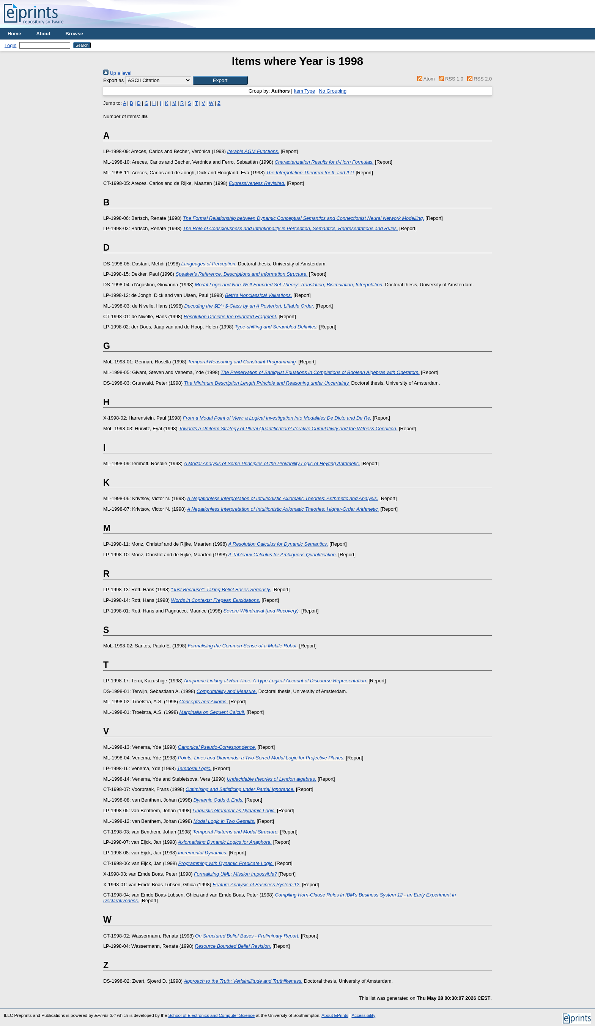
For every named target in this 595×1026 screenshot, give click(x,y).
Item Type (304, 91)
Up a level (117, 73)
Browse (74, 33)
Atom (425, 79)
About (43, 33)
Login (10, 45)
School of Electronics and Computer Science (211, 1015)
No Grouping (333, 91)
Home (14, 33)
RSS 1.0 (449, 79)
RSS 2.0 (478, 79)
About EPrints (334, 1015)
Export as (113, 80)
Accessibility (363, 1015)
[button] (220, 80)
